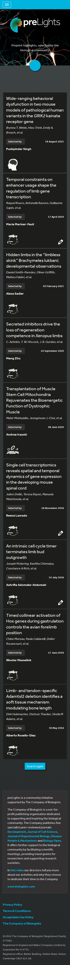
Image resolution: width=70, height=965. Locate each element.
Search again (35, 766)
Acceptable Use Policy (18, 917)
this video (17, 870)
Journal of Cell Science (42, 832)
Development (16, 832)
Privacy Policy (12, 904)
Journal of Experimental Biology (28, 836)
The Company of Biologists (22, 923)
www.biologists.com (21, 886)
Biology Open (52, 840)
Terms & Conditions (17, 911)
